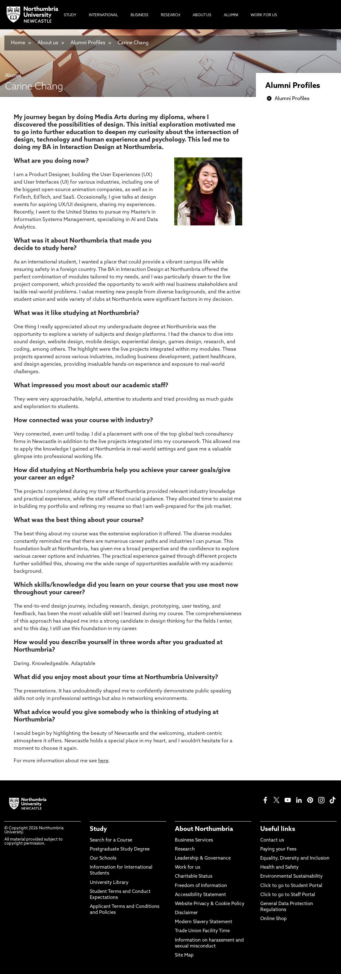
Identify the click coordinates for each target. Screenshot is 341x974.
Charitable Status (193, 876)
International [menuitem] (103, 15)
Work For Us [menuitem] (264, 15)
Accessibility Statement (200, 895)
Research (185, 849)
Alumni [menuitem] (231, 15)
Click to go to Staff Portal (287, 895)
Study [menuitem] (70, 15)
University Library (109, 882)
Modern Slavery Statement (203, 922)
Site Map (184, 955)
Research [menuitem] (170, 15)
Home (18, 43)
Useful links (277, 829)
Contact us (272, 840)
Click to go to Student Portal (291, 886)
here (103, 761)
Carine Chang (133, 43)
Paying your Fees (278, 849)
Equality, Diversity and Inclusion (294, 858)
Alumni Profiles (87, 43)
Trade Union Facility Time (202, 931)
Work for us (187, 867)
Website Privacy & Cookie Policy (209, 904)
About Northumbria (204, 829)
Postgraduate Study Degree (120, 849)
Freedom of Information (201, 886)
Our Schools (103, 858)
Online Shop (273, 919)
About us (47, 43)
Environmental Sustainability (291, 876)
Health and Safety (279, 867)
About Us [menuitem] (202, 15)
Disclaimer (186, 913)
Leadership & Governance (203, 858)
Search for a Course (111, 840)
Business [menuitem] (139, 15)
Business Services (194, 840)
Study (98, 829)
